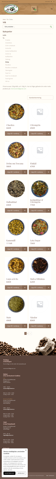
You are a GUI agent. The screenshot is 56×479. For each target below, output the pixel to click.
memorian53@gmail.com (18, 89)
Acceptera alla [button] (9, 473)
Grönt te (8, 54)
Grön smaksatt (10, 46)
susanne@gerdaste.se (8, 388)
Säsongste (8, 70)
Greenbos (8, 43)
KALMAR (7, 1)
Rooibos (8, 65)
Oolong (7, 59)
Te (7, 19)
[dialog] (15, 462)
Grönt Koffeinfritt (11, 51)
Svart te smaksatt (11, 76)
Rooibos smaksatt (11, 68)
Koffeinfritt (9, 57)
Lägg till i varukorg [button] (13, 133)
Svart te (7, 73)
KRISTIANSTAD (12, 1)
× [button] (25, 450)
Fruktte (7, 40)
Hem (4, 19)
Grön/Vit (8, 48)
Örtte (7, 62)
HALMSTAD (16, 1)
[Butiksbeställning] (40, 98)
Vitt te (7, 81)
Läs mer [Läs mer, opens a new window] (10, 470)
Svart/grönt (9, 79)
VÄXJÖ (9, 1)
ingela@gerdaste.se (8, 435)
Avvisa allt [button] (21, 473)
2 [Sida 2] (27, 333)
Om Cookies (50, 475)
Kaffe (4, 35)
